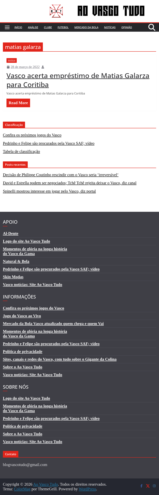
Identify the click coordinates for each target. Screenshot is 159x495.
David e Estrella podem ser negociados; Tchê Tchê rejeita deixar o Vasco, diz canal (69, 183)
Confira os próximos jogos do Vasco (32, 135)
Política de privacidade (22, 351)
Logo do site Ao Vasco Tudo (26, 241)
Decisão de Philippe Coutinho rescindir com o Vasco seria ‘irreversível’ (60, 175)
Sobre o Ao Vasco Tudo (22, 367)
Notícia (11, 60)
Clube (48, 27)
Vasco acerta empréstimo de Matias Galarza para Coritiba (77, 80)
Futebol (63, 27)
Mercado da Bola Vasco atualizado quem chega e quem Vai (53, 323)
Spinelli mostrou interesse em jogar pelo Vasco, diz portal (49, 191)
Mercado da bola (86, 27)
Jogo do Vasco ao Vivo (22, 316)
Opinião (126, 27)
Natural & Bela (16, 261)
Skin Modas (13, 277)
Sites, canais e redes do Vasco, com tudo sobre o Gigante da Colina (60, 359)
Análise (33, 27)
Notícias (110, 27)
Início (18, 27)
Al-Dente (10, 233)
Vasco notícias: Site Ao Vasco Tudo (32, 284)
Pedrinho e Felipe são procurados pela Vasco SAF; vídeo (48, 143)
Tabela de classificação (21, 151)
